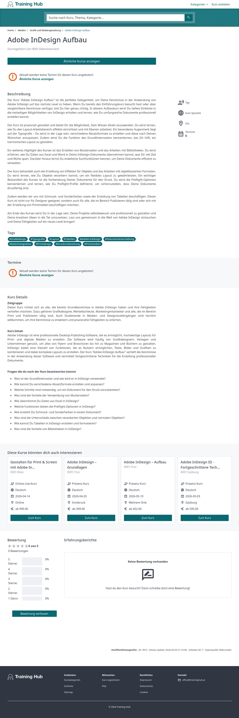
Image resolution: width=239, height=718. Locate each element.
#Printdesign (43, 244)
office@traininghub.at (193, 679)
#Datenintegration (20, 244)
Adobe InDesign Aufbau (77, 30)
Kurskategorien (72, 679)
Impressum (146, 679)
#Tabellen (69, 239)
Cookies (144, 692)
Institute (68, 686)
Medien (22, 30)
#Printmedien (92, 244)
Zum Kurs (34, 518)
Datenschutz (146, 686)
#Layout (54, 239)
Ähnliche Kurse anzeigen (36, 79)
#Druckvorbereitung (68, 244)
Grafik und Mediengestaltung (45, 30)
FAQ (104, 686)
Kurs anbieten (221, 4)
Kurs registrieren (111, 679)
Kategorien (200, 4)
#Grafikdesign (17, 239)
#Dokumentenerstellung (119, 239)
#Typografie (38, 239)
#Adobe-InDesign (90, 239)
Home (11, 30)
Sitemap (68, 692)
